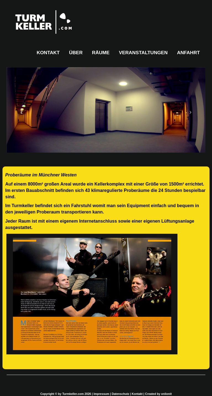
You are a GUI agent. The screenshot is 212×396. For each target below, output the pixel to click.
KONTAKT (48, 52)
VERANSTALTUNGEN (143, 52)
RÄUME (101, 52)
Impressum (101, 393)
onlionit (166, 393)
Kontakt (137, 393)
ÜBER (76, 52)
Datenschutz (120, 393)
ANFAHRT (188, 52)
